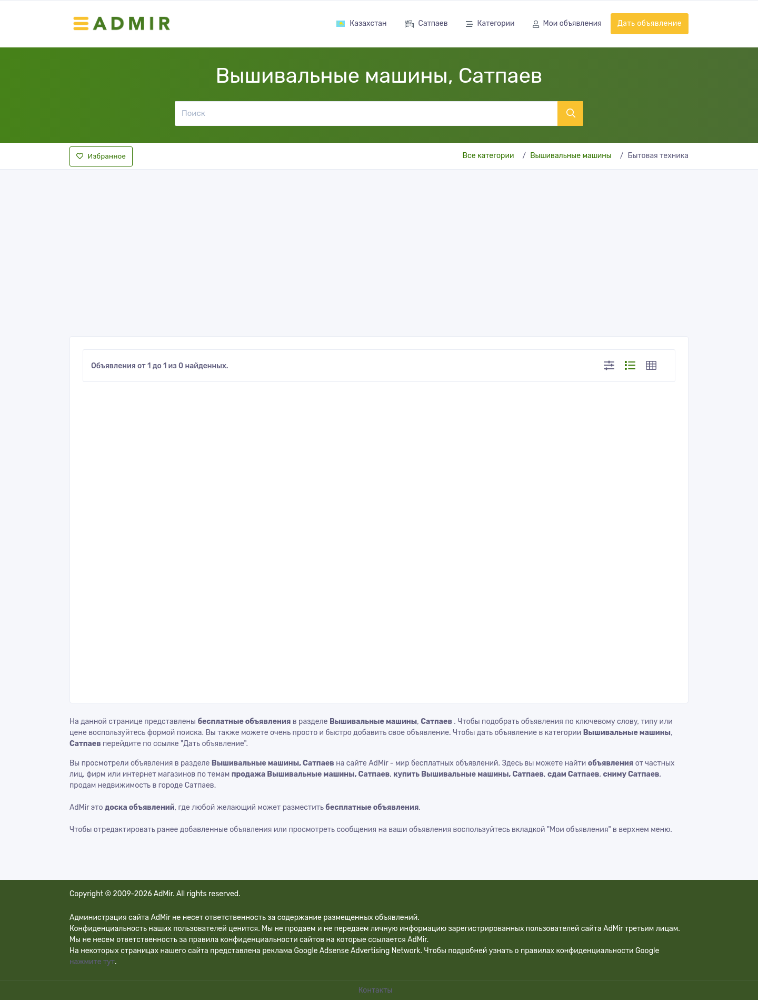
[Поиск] (366, 113)
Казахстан (361, 23)
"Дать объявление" (213, 743)
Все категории (488, 155)
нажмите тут (92, 961)
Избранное (101, 156)
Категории (490, 24)
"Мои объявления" (579, 829)
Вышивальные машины (571, 155)
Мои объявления (567, 24)
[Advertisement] (379, 249)
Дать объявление (649, 23)
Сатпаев (426, 24)
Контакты (376, 990)
